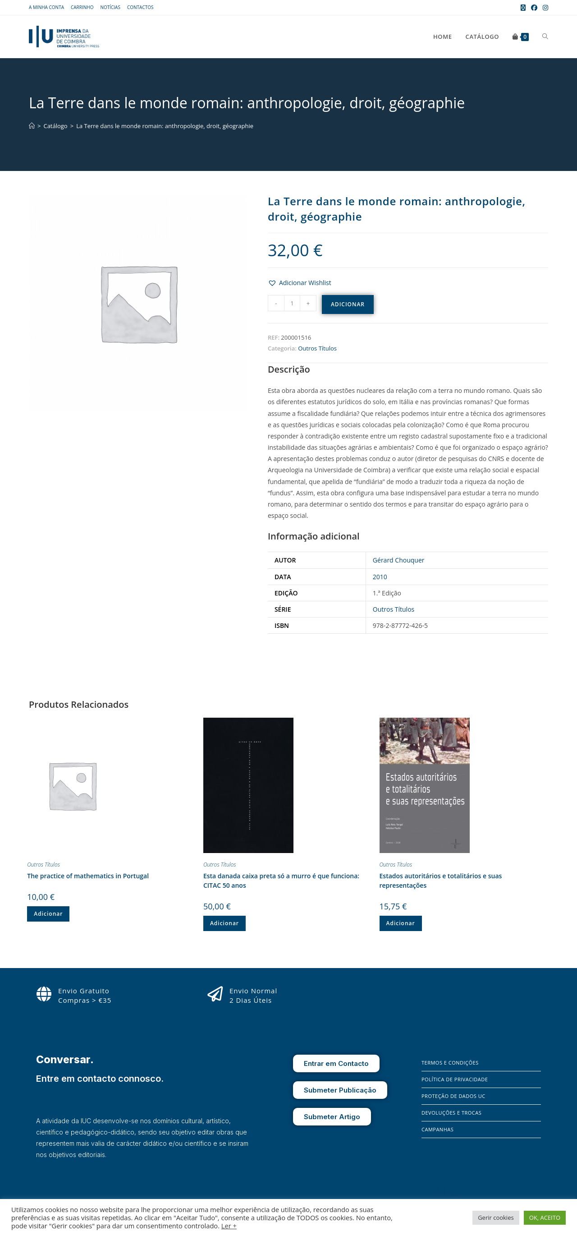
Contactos (140, 7)
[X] (453, 1190)
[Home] (32, 126)
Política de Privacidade (454, 1079)
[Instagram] (441, 1190)
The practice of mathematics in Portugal (88, 876)
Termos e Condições (450, 1062)
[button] (299, 282)
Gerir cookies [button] (496, 1217)
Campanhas (437, 1129)
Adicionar (348, 304)
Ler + (229, 1225)
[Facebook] (428, 1190)
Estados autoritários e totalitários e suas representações (441, 881)
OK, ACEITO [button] (544, 1217)
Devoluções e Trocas (451, 1112)
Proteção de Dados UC (453, 1096)
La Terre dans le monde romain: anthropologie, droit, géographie (164, 126)
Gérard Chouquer (399, 560)
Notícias (110, 7)
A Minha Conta (46, 7)
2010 (380, 576)
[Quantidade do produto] (292, 303)
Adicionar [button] (48, 914)
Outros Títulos (317, 348)
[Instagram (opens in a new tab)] (544, 7)
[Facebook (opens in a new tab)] (534, 7)
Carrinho (82, 7)
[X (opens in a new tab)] (523, 7)
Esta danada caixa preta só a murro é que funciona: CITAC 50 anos (281, 881)
